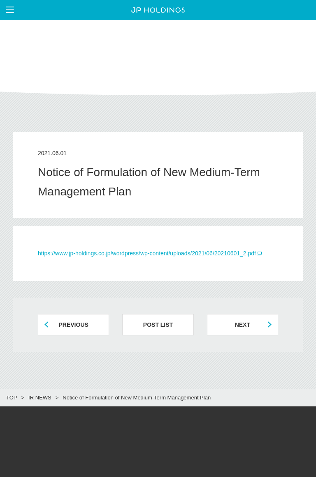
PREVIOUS (73, 324)
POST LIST (158, 324)
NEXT (242, 324)
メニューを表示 (7, 10)
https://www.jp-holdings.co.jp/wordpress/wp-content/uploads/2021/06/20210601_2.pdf (147, 253)
